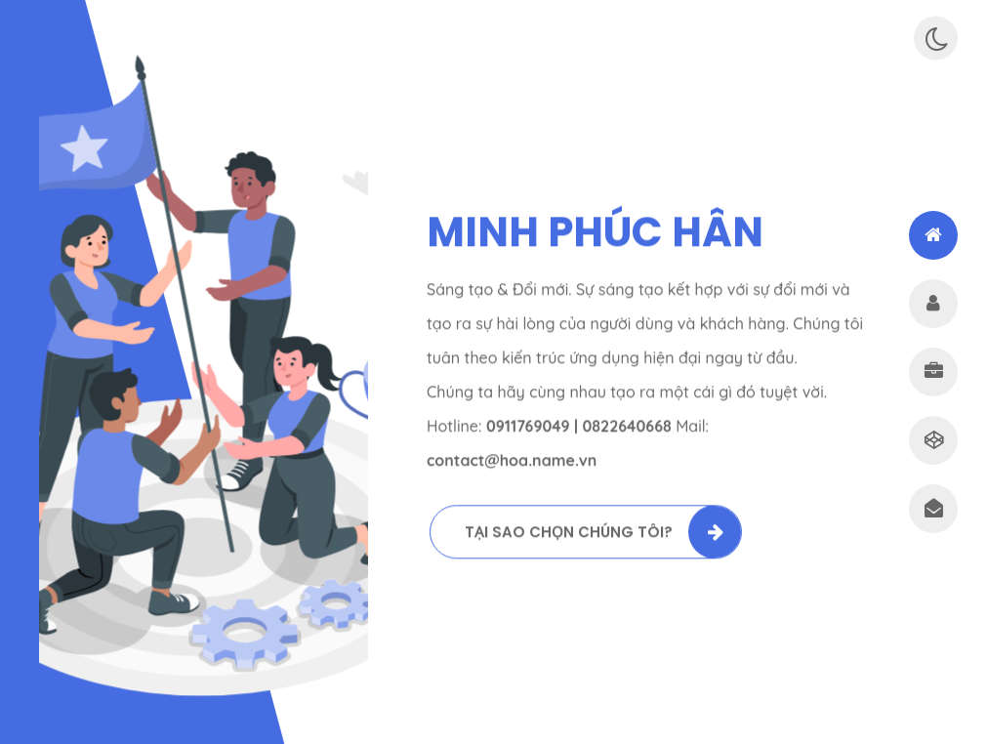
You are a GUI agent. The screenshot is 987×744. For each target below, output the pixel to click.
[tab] (933, 235)
